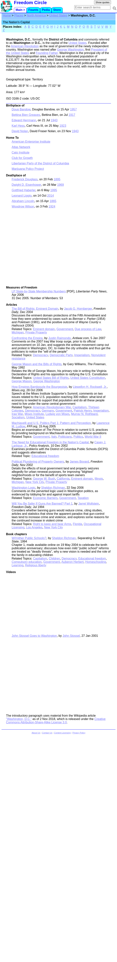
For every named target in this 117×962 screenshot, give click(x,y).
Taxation (83, 498)
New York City (34, 482)
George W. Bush (44, 478)
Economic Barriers (45, 498)
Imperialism (82, 355)
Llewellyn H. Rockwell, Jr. (90, 386)
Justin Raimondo (59, 338)
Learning (17, 565)
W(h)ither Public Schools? (29, 538)
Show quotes (102, 2)
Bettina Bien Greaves (26, 114)
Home (7, 15)
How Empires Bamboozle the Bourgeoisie (39, 386)
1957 (73, 109)
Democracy (40, 355)
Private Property (36, 332)
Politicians (65, 436)
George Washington (70, 49)
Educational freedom (45, 456)
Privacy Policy (78, 733)
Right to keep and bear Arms (52, 524)
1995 (53, 190)
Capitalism (80, 407)
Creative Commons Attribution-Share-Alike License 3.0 (56, 720)
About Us (36, 733)
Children (54, 558)
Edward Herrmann (24, 120)
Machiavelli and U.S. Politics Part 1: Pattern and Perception (51, 423)
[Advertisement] (35, 249)
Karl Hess (18, 125)
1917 (71, 114)
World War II (93, 436)
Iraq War (17, 414)
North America (36, 15)
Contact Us (47, 733)
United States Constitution (87, 377)
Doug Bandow (21, 109)
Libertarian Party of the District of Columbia (40, 163)
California (63, 478)
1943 (54, 120)
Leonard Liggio (22, 195)
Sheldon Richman (53, 487)
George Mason (22, 381)
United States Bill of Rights (51, 377)
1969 (60, 184)
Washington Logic (24, 487)
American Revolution (25, 46)
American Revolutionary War (52, 407)
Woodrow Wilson (23, 206)
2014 (50, 195)
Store (57, 9)
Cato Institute (20, 152)
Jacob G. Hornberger (78, 308)
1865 (53, 201)
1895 (57, 179)
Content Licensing (62, 733)
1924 (52, 206)
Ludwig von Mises (57, 414)
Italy (53, 436)
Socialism (18, 417)
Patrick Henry (83, 410)
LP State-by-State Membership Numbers (39, 291)
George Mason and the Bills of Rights (37, 364)
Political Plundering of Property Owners (38, 461)
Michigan (18, 332)
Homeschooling (95, 561)
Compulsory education (27, 561)
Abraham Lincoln (23, 201)
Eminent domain (44, 329)
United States (58, 15)
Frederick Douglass (25, 179)
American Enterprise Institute (31, 141)
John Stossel (71, 635)
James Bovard (79, 461)
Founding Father (47, 53)
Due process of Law (88, 329)
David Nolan (20, 131)
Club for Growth (22, 158)
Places (18, 15)
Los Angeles (34, 527)
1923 (62, 125)
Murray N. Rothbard (84, 414)
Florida (77, 524)
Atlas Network (21, 147)
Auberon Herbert (72, 561)
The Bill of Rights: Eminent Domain (35, 308)
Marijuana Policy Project (28, 168)
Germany (48, 410)
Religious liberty (35, 565)
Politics (78, 436)
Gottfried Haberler (23, 190)
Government (64, 329)
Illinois (99, 478)
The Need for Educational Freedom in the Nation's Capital (50, 442)
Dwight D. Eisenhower (26, 184)
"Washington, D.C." (19, 719)
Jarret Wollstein (88, 503)
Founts (33, 9)
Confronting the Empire (27, 338)
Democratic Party (61, 355)
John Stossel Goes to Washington (34, 635)
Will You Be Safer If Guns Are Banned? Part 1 (42, 503)
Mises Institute (34, 414)
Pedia (46, 9)
